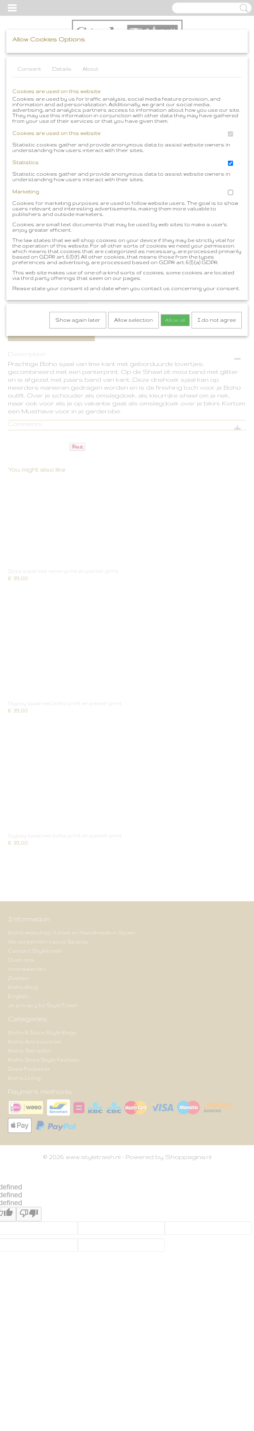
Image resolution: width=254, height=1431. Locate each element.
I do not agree (217, 320)
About (90, 68)
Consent (29, 68)
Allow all (175, 320)
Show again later (77, 320)
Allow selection (133, 320)
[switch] (230, 134)
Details (61, 68)
